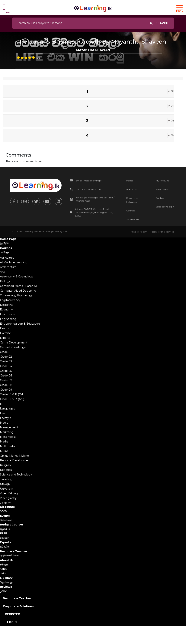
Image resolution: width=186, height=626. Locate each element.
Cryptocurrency (10, 300)
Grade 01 (5, 352)
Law (2, 413)
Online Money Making (14, 455)
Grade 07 (6, 380)
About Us (131, 189)
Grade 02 (6, 356)
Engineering (8, 319)
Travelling (6, 479)
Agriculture (7, 257)
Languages (7, 408)
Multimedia (7, 446)
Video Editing (9, 493)
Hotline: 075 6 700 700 (88, 189)
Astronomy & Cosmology (16, 276)
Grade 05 (6, 371)
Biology (5, 281)
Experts (5, 337)
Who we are (132, 219)
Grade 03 (6, 361)
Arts (2, 271)
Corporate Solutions (18, 606)
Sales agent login (165, 206)
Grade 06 (6, 375)
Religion (5, 465)
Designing (7, 304)
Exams (4, 328)
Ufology (5, 484)
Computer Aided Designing (18, 290)
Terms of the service (162, 231)
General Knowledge (13, 347)
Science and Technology (16, 474)
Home (129, 180)
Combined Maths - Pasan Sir (18, 286)
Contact (160, 198)
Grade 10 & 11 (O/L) (12, 394)
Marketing (7, 432)
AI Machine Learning (13, 262)
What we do (162, 189)
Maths (4, 441)
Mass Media (8, 437)
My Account (162, 180)
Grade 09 (6, 389)
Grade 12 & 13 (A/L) (12, 399)
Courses (130, 210)
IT (1, 404)
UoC (65, 231)
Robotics (6, 470)
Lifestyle (5, 418)
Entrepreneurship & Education (20, 323)
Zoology (5, 503)
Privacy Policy (138, 231)
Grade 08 (6, 385)
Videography (8, 498)
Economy (6, 309)
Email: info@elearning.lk (88, 180)
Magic (4, 422)
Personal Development (15, 460)
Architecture (8, 267)
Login (12, 622)
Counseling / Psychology (16, 295)
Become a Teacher (17, 598)
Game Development (13, 342)
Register (12, 614)
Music (4, 451)
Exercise (5, 333)
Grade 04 (6, 366)
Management (9, 427)
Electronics (7, 314)
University (6, 488)
